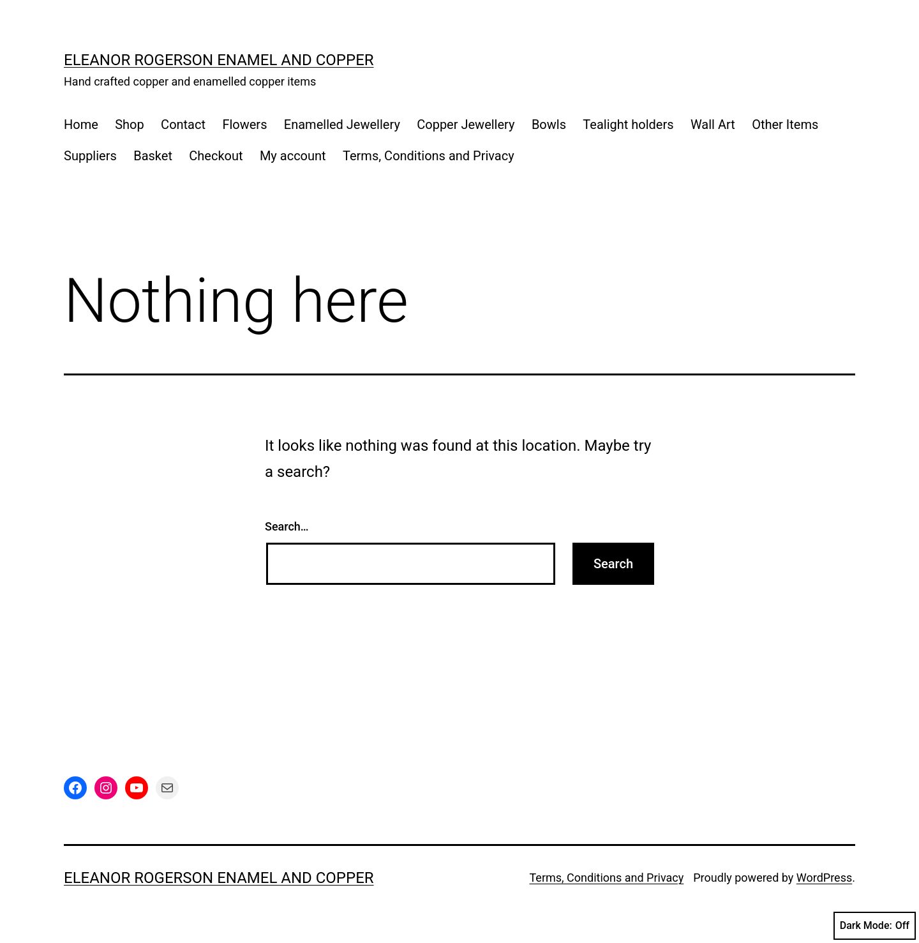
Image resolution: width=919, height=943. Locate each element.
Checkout (216, 155)
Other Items (785, 124)
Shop (129, 124)
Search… (287, 526)
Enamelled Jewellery (342, 124)
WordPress (824, 877)
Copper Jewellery (465, 124)
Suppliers (90, 155)
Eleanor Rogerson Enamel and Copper (219, 60)
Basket (152, 155)
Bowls (549, 124)
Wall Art (713, 124)
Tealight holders (628, 124)
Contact (183, 124)
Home (81, 124)
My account (293, 155)
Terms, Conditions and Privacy (428, 155)
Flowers (244, 124)
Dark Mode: (874, 925)
